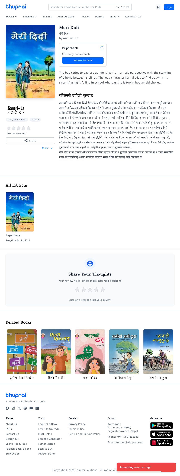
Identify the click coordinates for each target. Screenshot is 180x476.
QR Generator (46, 453)
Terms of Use (77, 429)
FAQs (9, 429)
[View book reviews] (30, 130)
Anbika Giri (70, 38)
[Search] (123, 7)
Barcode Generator (50, 438)
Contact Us (12, 433)
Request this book (83, 60)
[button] (47, 148)
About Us (11, 424)
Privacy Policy (77, 424)
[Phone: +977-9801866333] (126, 436)
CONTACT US (133, 16)
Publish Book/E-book (18, 448)
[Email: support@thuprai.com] (126, 442)
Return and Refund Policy (84, 433)
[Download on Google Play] (162, 425)
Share (30, 140)
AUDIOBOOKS (66, 16)
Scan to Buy (45, 448)
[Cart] (158, 7)
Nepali (35, 119)
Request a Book (47, 424)
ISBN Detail (45, 433)
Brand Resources (16, 443)
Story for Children (17, 119)
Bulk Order (12, 453)
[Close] (171, 467)
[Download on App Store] (162, 434)
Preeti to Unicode (48, 429)
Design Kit (12, 438)
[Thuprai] (16, 7)
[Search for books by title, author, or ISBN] (90, 7)
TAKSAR (84, 16)
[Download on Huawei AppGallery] (162, 442)
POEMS (99, 16)
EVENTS (47, 16)
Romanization (46, 443)
